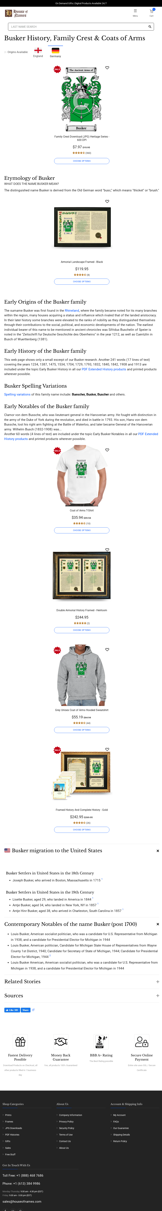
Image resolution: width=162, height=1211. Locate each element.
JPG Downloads (13, 1128)
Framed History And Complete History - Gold (82, 809)
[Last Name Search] (81, 27)
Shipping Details (121, 1134)
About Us (64, 1148)
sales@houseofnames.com (22, 1201)
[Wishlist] (107, 68)
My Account (119, 1115)
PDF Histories (12, 1134)
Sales (8, 1148)
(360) (88, 153)
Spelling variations (17, 394)
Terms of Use (66, 1134)
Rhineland (72, 310)
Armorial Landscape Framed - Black (82, 262)
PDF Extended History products (104, 369)
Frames (9, 1121)
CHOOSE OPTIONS (81, 161)
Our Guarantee (121, 1128)
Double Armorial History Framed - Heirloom (81, 610)
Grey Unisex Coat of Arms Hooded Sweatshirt (81, 710)
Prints (8, 1115)
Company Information (70, 1115)
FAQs (116, 1121)
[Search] (150, 27)
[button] (81, 849)
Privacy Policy (66, 1121)
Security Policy (66, 1128)
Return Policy (120, 1141)
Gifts (7, 1141)
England (38, 52)
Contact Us (65, 1141)
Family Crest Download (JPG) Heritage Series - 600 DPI (81, 138)
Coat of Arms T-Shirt (82, 510)
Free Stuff (10, 1154)
